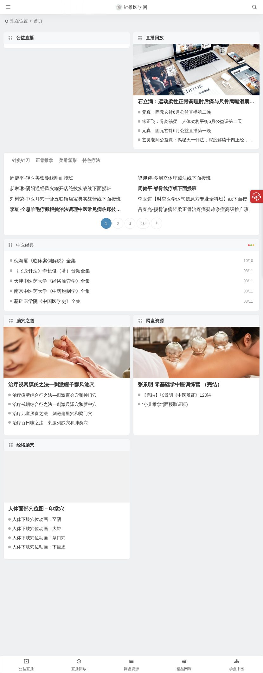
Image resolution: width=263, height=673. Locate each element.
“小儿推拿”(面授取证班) (165, 404)
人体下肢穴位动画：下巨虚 (39, 546)
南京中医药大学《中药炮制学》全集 (52, 291)
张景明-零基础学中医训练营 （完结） (180, 384)
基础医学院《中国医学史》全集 (47, 301)
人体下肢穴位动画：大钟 (36, 528)
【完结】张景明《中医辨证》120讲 (176, 395)
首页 (38, 20)
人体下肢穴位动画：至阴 (36, 519)
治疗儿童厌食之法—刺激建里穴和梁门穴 (52, 413)
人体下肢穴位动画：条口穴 (39, 537)
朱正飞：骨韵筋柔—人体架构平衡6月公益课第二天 (192, 121)
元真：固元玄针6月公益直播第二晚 (176, 112)
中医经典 (131, 244)
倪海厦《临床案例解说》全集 (45, 260)
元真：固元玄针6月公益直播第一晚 (176, 130)
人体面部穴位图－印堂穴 (36, 508)
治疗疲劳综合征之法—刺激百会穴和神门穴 (54, 395)
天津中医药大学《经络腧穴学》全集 (52, 281)
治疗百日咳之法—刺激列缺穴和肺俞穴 (50, 422)
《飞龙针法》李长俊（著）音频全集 (52, 270)
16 (143, 223)
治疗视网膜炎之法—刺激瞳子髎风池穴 (51, 384)
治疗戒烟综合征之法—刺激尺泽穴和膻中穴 (54, 404)
